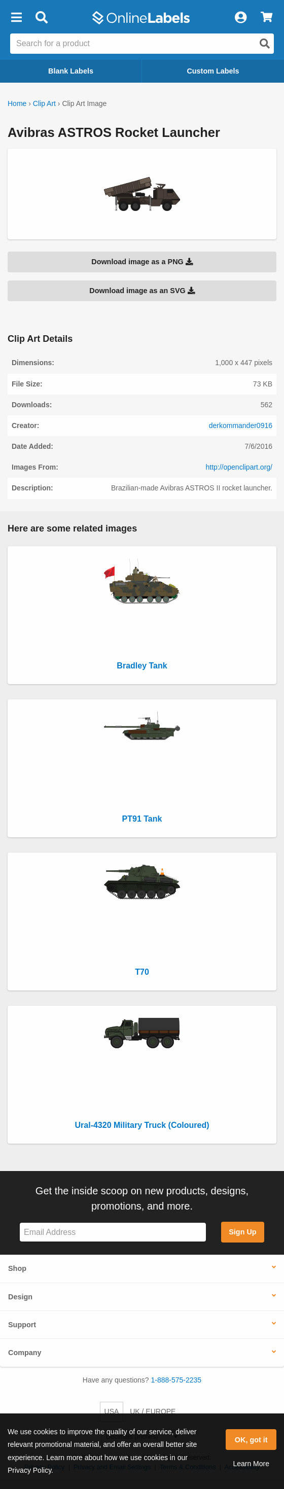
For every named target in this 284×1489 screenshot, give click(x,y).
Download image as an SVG (142, 291)
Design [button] (20, 1297)
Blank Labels (70, 71)
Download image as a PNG (142, 262)
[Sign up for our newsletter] (113, 1232)
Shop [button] (17, 1268)
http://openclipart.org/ (238, 467)
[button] (16, 18)
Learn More (251, 1464)
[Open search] (265, 43)
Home (17, 103)
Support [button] (22, 1325)
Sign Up (242, 1232)
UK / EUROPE (152, 1411)
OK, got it (251, 1440)
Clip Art (44, 103)
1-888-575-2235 (176, 1380)
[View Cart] (266, 17)
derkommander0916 (240, 425)
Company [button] (25, 1353)
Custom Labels (213, 71)
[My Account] (240, 18)
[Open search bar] (41, 18)
